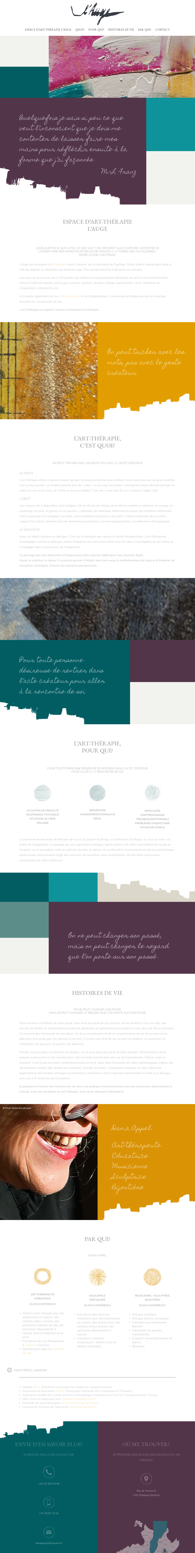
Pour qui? (96, 30)
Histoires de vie (121, 30)
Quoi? (79, 30)
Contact (162, 30)
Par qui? (144, 30)
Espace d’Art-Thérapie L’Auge (48, 30)
